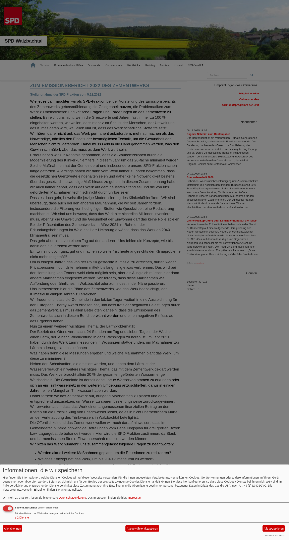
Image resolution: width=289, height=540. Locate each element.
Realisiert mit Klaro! (275, 535)
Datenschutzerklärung (72, 497)
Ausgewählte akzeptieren (142, 528)
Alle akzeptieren (274, 528)
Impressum (134, 497)
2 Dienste (22, 517)
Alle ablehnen (12, 528)
